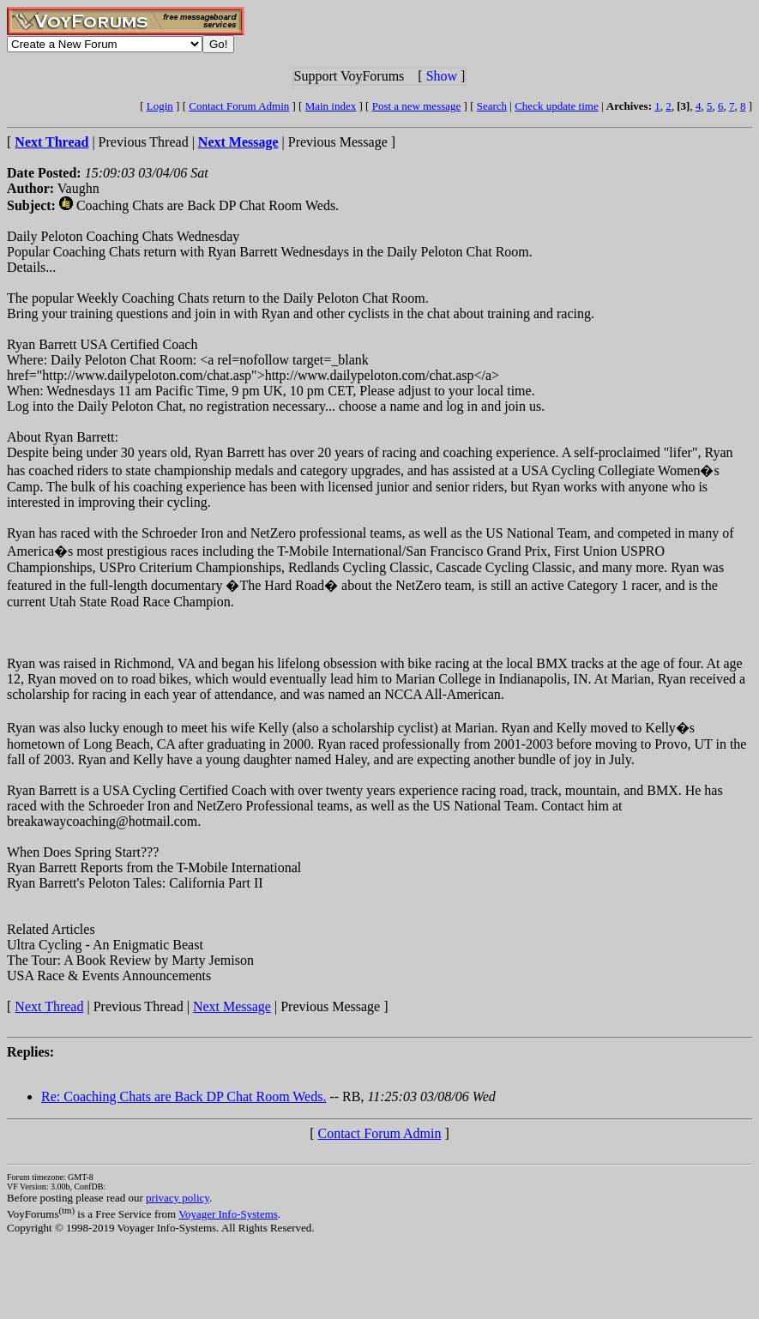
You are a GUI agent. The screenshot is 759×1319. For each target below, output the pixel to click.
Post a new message (416, 105)
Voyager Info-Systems (228, 1214)
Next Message (232, 1006)
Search (492, 105)
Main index (331, 105)
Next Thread (49, 1006)
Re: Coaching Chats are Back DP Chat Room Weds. (183, 1096)
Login (160, 105)
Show (441, 76)
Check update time (556, 105)
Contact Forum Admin (239, 105)
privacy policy (177, 1197)
